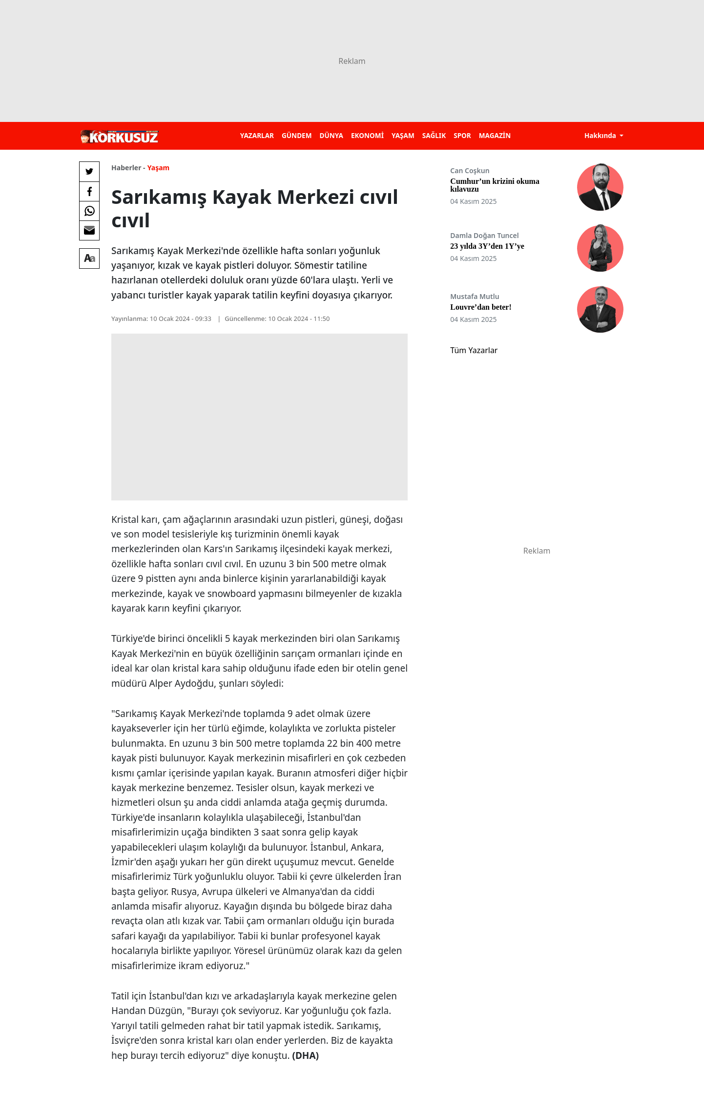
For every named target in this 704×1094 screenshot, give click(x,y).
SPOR (462, 135)
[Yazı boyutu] (89, 258)
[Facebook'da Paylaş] (89, 191)
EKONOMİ (367, 135)
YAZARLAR (257, 135)
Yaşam (158, 167)
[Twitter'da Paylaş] (89, 171)
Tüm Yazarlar (473, 350)
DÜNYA (331, 135)
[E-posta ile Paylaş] (89, 230)
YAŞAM (403, 135)
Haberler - (128, 167)
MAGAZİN (495, 135)
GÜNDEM (297, 135)
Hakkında (601, 135)
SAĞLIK (434, 135)
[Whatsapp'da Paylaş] (89, 210)
